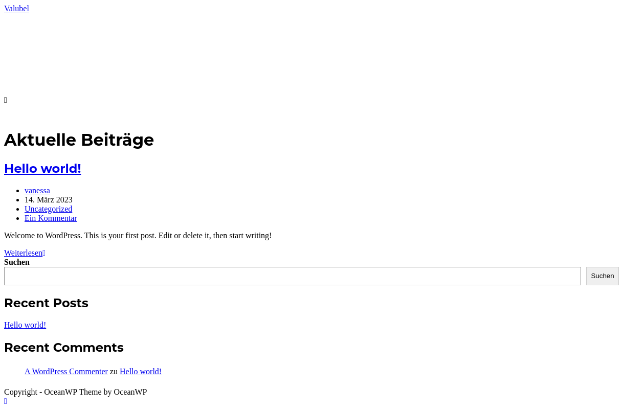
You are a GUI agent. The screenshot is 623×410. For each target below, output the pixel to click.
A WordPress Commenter (66, 371)
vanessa (37, 190)
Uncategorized (48, 208)
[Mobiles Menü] (5, 100)
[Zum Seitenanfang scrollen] (5, 401)
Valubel (16, 8)
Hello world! (42, 168)
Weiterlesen (25, 252)
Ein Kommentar (51, 218)
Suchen (17, 262)
